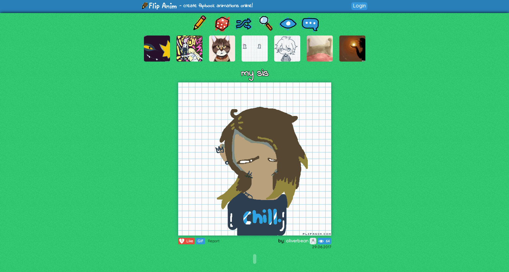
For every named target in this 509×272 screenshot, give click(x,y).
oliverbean (301, 241)
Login (359, 6)
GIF (200, 241)
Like (185, 241)
